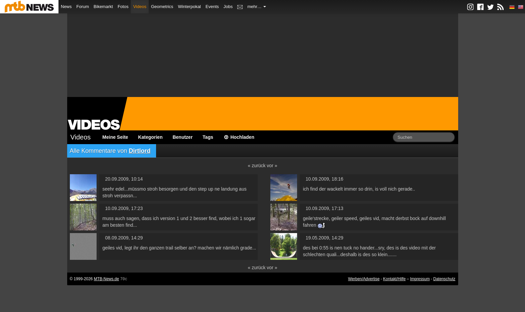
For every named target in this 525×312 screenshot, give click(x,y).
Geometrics (162, 6)
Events (212, 6)
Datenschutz (444, 279)
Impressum (420, 279)
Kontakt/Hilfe (394, 279)
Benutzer (182, 137)
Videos (139, 6)
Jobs (228, 6)
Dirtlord (140, 150)
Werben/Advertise (363, 279)
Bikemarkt (103, 6)
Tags (208, 137)
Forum (83, 6)
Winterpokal (189, 6)
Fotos (123, 6)
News (66, 6)
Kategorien (150, 137)
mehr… (256, 6)
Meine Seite (115, 137)
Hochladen (238, 137)
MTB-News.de (106, 279)
